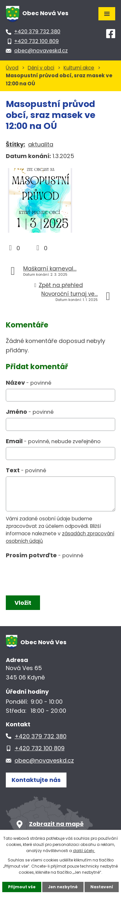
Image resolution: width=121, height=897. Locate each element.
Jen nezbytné (63, 887)
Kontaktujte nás (36, 780)
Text (26, 470)
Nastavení (101, 887)
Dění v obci (41, 67)
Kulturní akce (79, 67)
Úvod (12, 67)
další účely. (84, 850)
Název (28, 383)
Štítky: (15, 144)
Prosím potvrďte (44, 555)
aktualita (40, 144)
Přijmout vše (21, 887)
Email (53, 441)
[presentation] (53, 575)
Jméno (30, 412)
